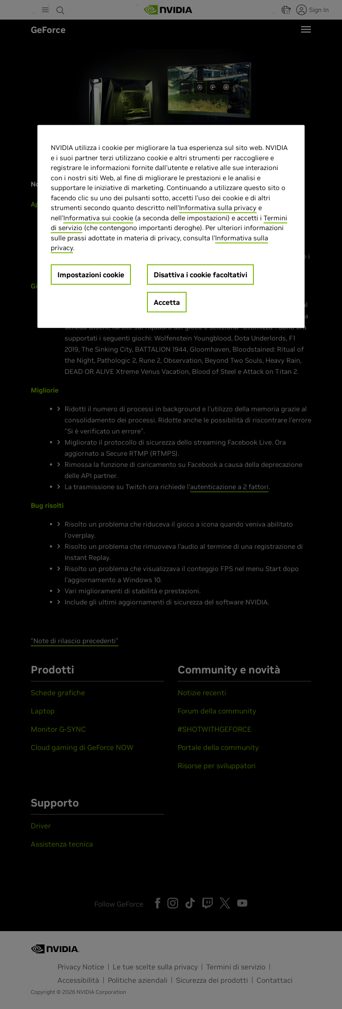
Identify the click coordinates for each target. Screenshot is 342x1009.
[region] (171, 226)
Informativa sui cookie (98, 217)
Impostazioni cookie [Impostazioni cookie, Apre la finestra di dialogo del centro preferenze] (90, 274)
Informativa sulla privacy (217, 207)
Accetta (167, 301)
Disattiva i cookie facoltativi (200, 274)
